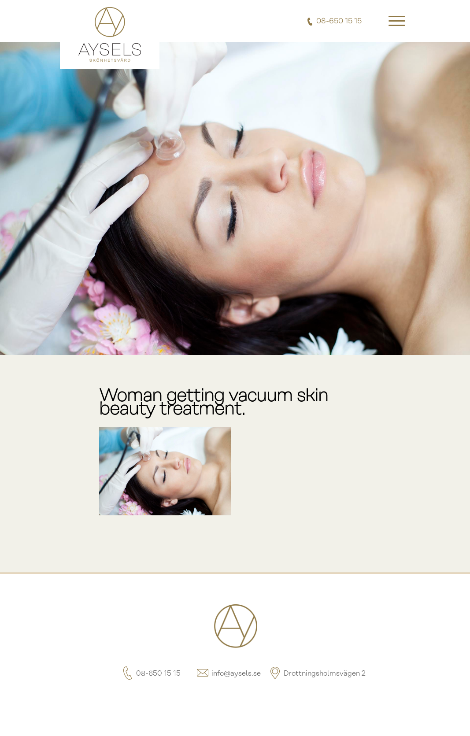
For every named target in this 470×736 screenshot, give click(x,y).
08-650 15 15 (150, 673)
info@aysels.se (228, 673)
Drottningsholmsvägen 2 (317, 673)
